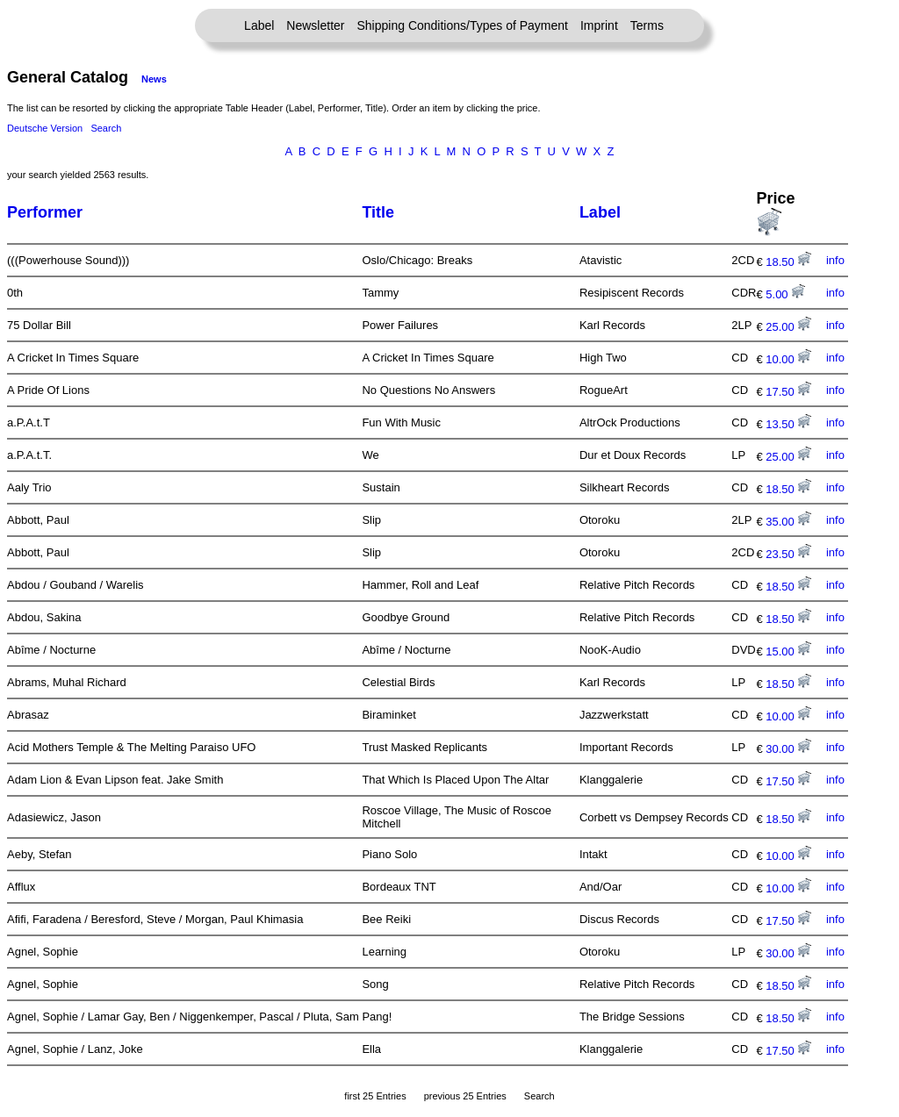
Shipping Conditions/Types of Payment (462, 25)
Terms (647, 25)
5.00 (785, 294)
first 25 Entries (375, 1096)
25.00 (788, 326)
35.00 (788, 521)
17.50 (788, 391)
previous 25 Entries (465, 1096)
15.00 (788, 651)
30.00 (788, 748)
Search (105, 128)
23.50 (788, 554)
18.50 (788, 262)
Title (378, 212)
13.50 (788, 424)
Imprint (599, 25)
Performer (45, 212)
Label (259, 25)
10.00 (788, 359)
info (835, 260)
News (154, 79)
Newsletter (315, 25)
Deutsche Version (45, 128)
